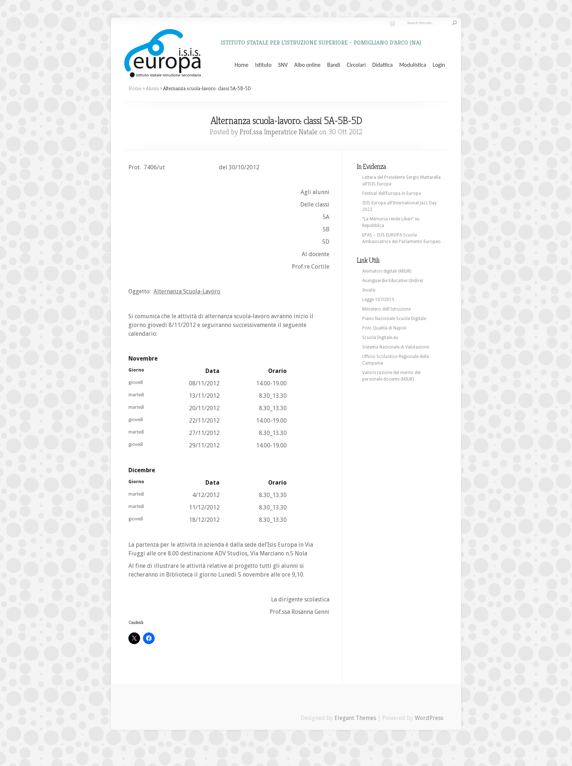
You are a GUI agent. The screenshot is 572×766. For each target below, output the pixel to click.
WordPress (429, 718)
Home (241, 65)
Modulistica (412, 65)
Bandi (333, 65)
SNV (283, 65)
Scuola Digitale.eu (380, 337)
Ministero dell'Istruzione (386, 309)
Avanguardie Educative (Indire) (392, 280)
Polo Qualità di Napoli (384, 328)
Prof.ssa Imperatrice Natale (278, 131)
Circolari (356, 65)
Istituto (263, 65)
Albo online (307, 65)
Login (439, 65)
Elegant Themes (355, 718)
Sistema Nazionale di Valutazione (395, 347)
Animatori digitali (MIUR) (386, 271)
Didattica (382, 65)
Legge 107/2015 (378, 299)
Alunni (152, 88)
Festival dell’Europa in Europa (391, 193)
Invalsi (368, 290)
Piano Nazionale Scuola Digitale (394, 318)
